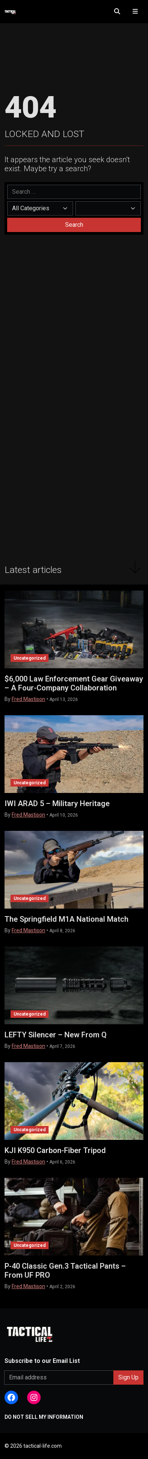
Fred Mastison (28, 699)
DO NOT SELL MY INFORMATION (44, 1417)
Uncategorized (30, 658)
